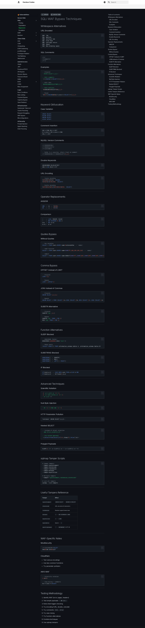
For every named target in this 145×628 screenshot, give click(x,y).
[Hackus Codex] (19, 2)
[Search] (118, 2)
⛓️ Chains (49, 6)
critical (46, 14)
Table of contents (114, 14)
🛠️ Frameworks (59, 6)
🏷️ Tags (68, 6)
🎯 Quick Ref (27, 6)
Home (19, 6)
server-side (56, 14)
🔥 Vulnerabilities (39, 6)
